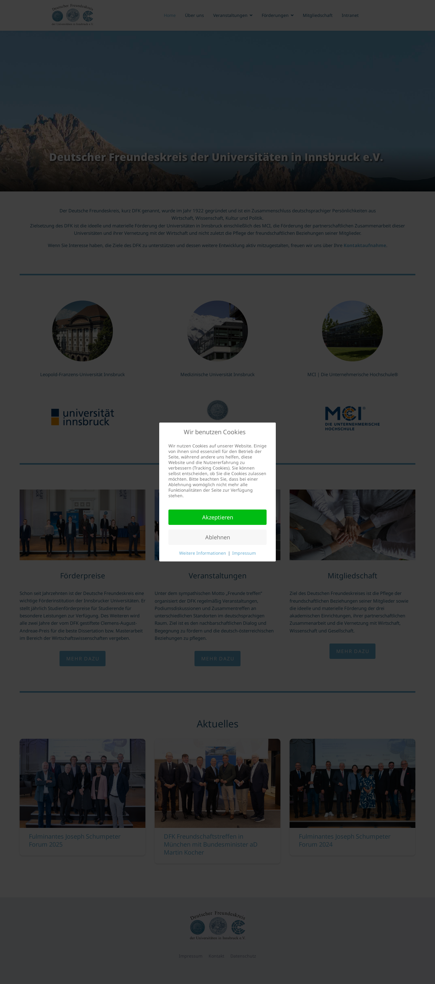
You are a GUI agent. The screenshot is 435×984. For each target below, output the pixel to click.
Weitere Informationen (202, 553)
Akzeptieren (217, 517)
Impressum (244, 553)
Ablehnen (217, 537)
